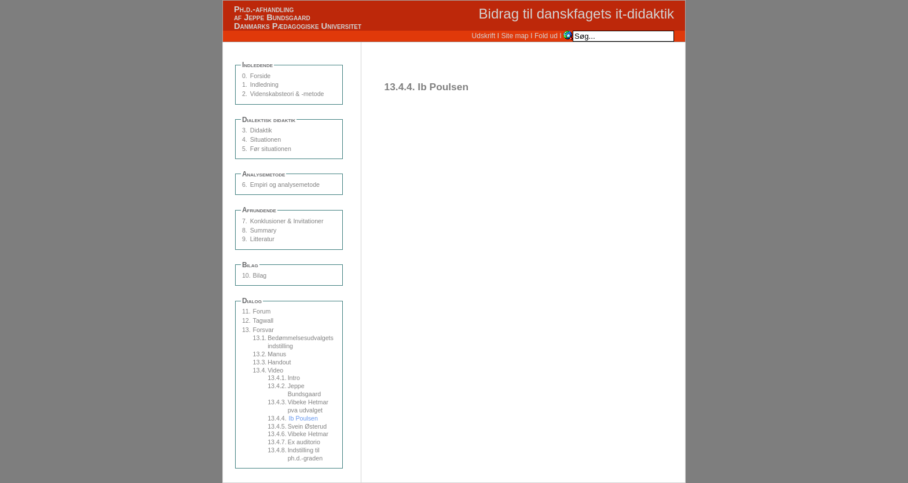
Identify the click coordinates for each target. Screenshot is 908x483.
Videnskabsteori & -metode (287, 93)
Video (275, 370)
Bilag (260, 275)
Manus (277, 354)
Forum (262, 311)
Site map (514, 36)
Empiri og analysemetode (285, 184)
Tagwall (263, 320)
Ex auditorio (304, 441)
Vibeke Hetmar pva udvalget (308, 406)
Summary (263, 230)
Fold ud (546, 36)
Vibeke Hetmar (308, 433)
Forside (260, 75)
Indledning (264, 84)
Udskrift (484, 36)
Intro (294, 377)
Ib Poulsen (303, 418)
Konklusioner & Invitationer (287, 220)
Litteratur (262, 238)
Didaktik (261, 130)
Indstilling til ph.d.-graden (305, 454)
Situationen (265, 139)
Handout (279, 362)
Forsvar (263, 329)
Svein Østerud (307, 426)
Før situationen (270, 148)
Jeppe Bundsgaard (304, 389)
